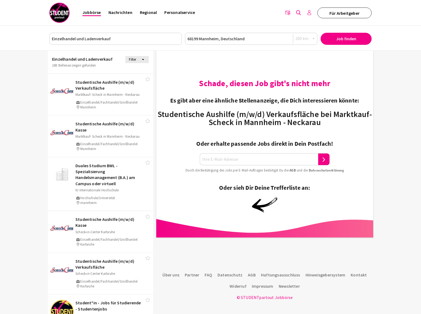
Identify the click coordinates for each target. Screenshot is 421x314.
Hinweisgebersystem (326, 275)
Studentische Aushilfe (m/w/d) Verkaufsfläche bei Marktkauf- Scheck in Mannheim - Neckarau (265, 118)
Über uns (170, 275)
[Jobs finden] (298, 13)
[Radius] (305, 38)
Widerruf (238, 286)
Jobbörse (91, 12)
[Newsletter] (287, 13)
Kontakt (359, 275)
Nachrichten (120, 12)
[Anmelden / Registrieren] (309, 13)
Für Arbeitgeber (344, 13)
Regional (148, 12)
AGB (292, 170)
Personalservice (179, 12)
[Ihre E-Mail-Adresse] (259, 159)
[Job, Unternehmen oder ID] (115, 39)
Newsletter (289, 286)
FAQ (208, 275)
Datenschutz (229, 275)
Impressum (262, 286)
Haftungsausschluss (280, 275)
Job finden (346, 38)
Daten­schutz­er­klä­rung (326, 170)
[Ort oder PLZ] (251, 39)
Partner (192, 275)
